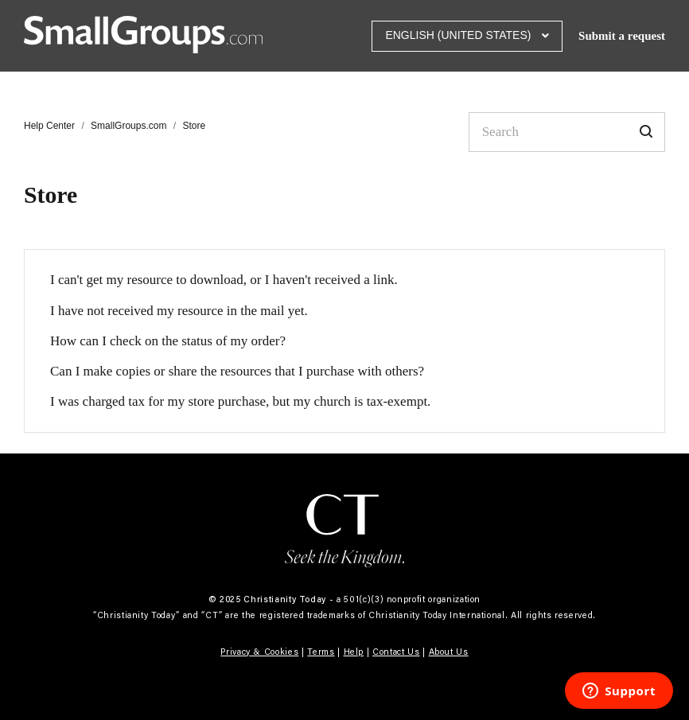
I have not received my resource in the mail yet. (179, 310)
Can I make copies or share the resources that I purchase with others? (237, 371)
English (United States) (459, 35)
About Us (449, 651)
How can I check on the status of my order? (168, 340)
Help (354, 651)
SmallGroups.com (128, 125)
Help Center (49, 125)
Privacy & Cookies (259, 651)
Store (193, 125)
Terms (320, 651)
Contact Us (396, 651)
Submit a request (621, 35)
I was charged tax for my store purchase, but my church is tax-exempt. (240, 401)
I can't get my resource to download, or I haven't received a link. (224, 279)
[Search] (567, 132)
